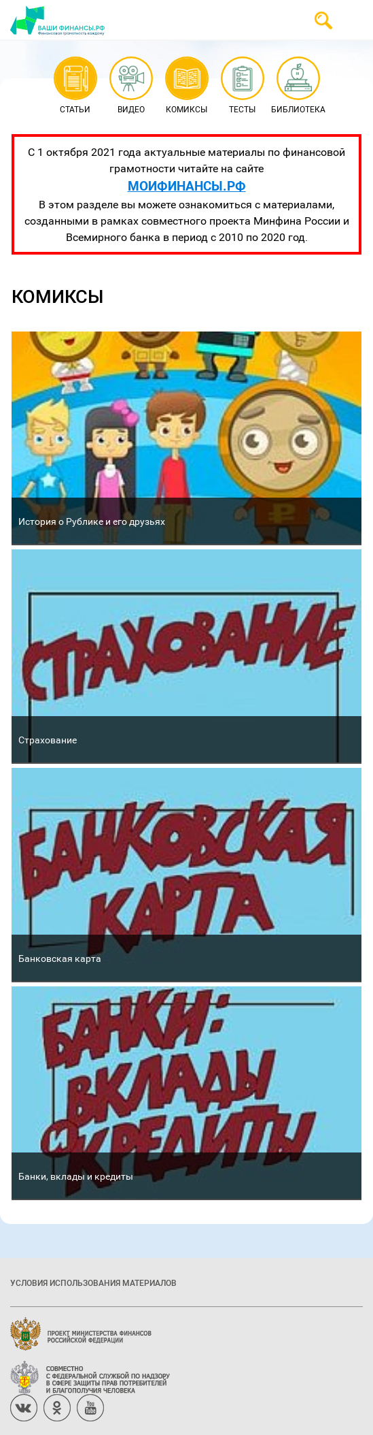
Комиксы (186, 86)
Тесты (242, 86)
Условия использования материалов (93, 1282)
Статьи (75, 86)
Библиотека (298, 86)
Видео (131, 86)
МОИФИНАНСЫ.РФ (187, 185)
